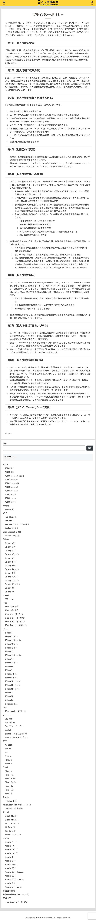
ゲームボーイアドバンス (16, 737)
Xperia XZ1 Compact (14, 872)
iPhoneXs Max (11, 704)
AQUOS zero (10, 498)
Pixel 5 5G (10, 778)
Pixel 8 (8, 793)
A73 (6, 752)
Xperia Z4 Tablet (13, 887)
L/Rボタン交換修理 (14, 808)
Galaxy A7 (9, 558)
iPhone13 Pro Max (13, 655)
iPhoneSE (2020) (13, 685)
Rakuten (6, 797)
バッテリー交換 (12, 536)
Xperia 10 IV (11, 853)
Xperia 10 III (12, 850)
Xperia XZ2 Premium (14, 879)
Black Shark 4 (12, 820)
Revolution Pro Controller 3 (17, 805)
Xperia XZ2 (10, 876)
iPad (5, 603)
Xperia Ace (10, 861)
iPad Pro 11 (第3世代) (16, 625)
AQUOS (5, 465)
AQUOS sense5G (12, 483)
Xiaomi (6, 812)
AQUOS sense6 (11, 487)
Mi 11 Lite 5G (12, 823)
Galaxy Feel (10, 562)
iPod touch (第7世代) (15, 711)
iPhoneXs (9, 700)
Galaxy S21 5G (12, 580)
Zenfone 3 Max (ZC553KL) (17, 524)
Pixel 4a (9, 775)
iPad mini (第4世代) (15, 618)
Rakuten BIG (10, 801)
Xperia (6, 838)
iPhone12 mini (12, 644)
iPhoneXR (9, 696)
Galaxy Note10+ (12, 569)
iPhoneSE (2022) (13, 689)
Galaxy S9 (9, 592)
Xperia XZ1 (10, 868)
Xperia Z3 (9, 883)
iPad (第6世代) (12, 606)
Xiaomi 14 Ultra (13, 835)
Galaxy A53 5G (12, 554)
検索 (5, 443)
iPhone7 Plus (11, 674)
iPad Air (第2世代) (14, 614)
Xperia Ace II (12, 864)
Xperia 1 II (10, 842)
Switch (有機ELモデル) (16, 734)
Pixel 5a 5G (10, 782)
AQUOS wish (10, 494)
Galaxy (6, 539)
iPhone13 (9, 651)
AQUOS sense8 (11, 491)
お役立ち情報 (9, 891)
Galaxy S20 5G (12, 577)
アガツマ (7, 898)
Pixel (5, 767)
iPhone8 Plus (11, 678)
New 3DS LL (10, 722)
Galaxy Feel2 (11, 565)
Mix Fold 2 (10, 831)
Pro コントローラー (14, 726)
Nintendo (7, 715)
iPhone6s (9, 666)
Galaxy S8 (9, 588)
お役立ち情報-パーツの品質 (16, 894)
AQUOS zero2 (11, 502)
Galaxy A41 (10, 551)
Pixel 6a (9, 786)
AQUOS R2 (9, 468)
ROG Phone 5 (10, 517)
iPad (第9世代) (12, 610)
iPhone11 (9, 633)
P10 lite (9, 599)
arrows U (9, 509)
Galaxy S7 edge (12, 584)
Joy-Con (8, 719)
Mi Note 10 (10, 827)
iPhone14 (9, 659)
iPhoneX (8, 692)
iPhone (6, 629)
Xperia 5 (9, 857)
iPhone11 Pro (11, 637)
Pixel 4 (8, 771)
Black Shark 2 (12, 816)
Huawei (6, 595)
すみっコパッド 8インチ (16, 902)
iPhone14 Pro (11, 663)
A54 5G (8, 749)
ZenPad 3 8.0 (11, 528)
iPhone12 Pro (11, 648)
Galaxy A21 (10, 543)
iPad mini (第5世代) (15, 622)
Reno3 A (8, 760)
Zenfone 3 (9, 521)
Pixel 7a (9, 790)
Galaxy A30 (10, 547)
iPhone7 (8, 670)
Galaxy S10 (10, 573)
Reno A (8, 756)
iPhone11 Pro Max (13, 640)
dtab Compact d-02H (12, 532)
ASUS (5, 513)
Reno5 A (8, 764)
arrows (6, 506)
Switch (8, 730)
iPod (5, 707)
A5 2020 (8, 745)
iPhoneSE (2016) (13, 681)
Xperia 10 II (11, 846)
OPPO (5, 741)
